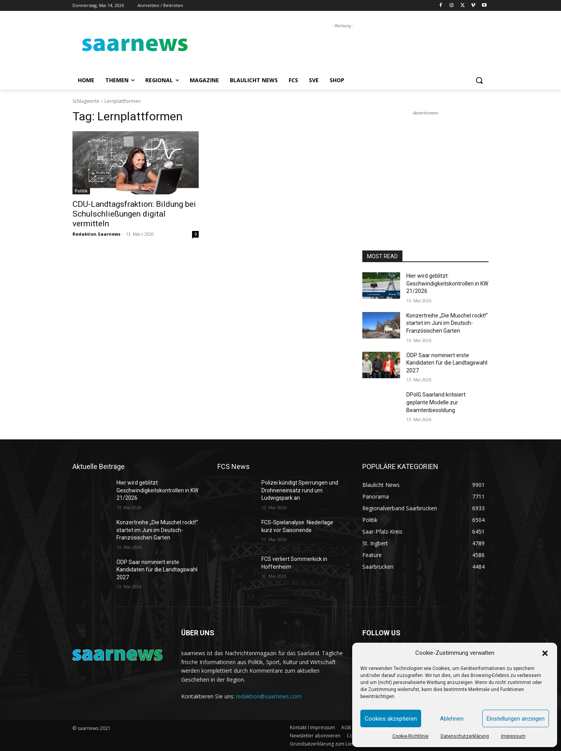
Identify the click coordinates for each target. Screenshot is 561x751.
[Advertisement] (339, 47)
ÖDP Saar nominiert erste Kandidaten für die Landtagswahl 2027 (446, 363)
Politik (81, 191)
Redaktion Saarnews (96, 234)
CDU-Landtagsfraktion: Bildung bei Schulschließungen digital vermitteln (134, 213)
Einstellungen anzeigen (516, 718)
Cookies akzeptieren (391, 718)
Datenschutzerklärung (465, 736)
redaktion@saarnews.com (269, 696)
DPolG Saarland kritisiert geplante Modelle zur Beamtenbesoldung (436, 402)
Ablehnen (452, 718)
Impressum (513, 736)
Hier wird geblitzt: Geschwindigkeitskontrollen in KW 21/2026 (447, 283)
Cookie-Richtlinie (410, 736)
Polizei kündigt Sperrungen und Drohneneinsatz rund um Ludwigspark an (299, 490)
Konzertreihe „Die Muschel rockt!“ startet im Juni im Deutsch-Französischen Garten (447, 323)
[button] (545, 653)
